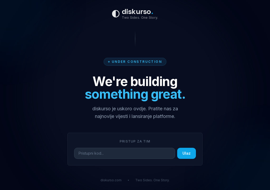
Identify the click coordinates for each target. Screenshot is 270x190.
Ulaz (186, 153)
